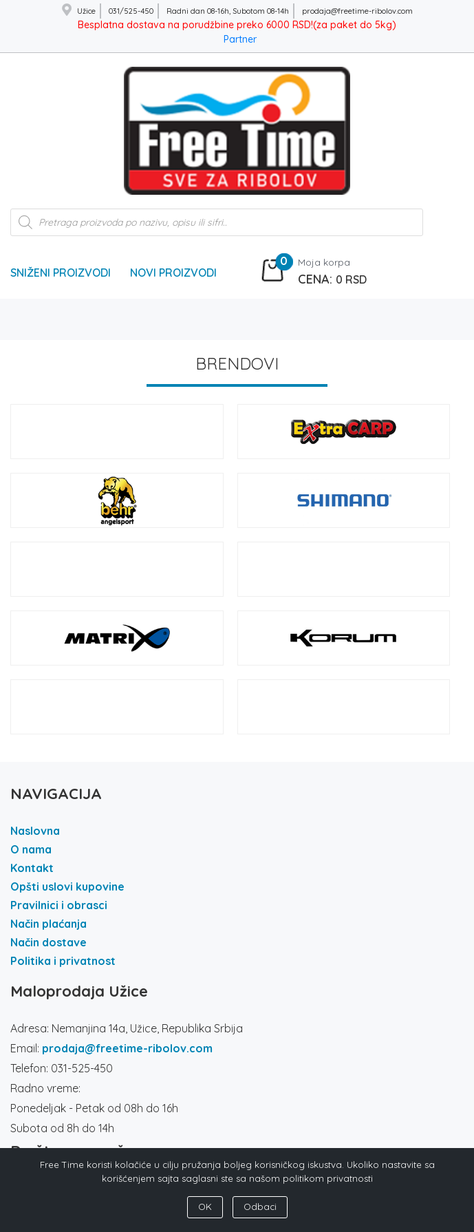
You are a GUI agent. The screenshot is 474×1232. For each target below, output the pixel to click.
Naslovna (35, 831)
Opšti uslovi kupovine (67, 886)
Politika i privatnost (63, 961)
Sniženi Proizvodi (60, 272)
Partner (240, 39)
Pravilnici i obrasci (58, 905)
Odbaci (260, 1206)
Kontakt (32, 868)
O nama (31, 849)
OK (205, 1206)
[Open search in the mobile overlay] (216, 229)
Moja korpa (324, 262)
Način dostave (48, 942)
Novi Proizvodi (173, 272)
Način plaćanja (48, 924)
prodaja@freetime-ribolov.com (127, 1048)
